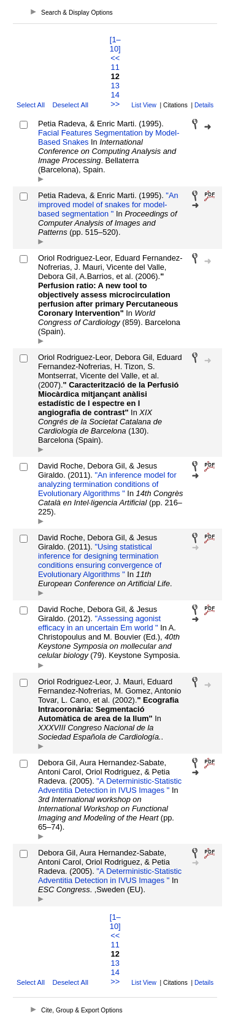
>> (115, 104)
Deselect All (70, 105)
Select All (31, 105)
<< (115, 58)
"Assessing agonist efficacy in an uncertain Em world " (99, 623)
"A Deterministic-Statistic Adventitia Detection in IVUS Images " (110, 785)
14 (115, 94)
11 (115, 67)
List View (143, 105)
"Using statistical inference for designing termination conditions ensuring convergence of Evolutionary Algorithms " (99, 560)
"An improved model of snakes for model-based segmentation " (108, 204)
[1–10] (115, 44)
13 (115, 85)
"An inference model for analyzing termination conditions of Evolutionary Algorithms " (107, 484)
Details (203, 105)
